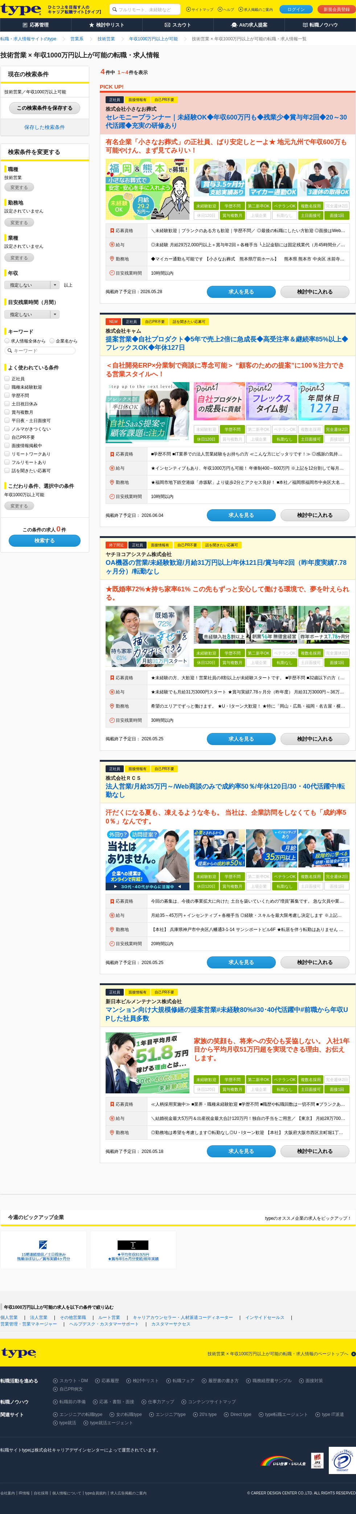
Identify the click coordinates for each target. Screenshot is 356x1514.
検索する (44, 540)
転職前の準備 (73, 1401)
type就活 (68, 1422)
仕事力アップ (161, 1401)
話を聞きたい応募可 (31, 470)
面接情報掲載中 (27, 445)
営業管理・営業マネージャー (28, 1324)
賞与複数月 (22, 412)
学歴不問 (20, 395)
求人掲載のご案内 (258, 10)
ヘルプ (228, 10)
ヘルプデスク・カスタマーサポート (104, 1324)
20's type (208, 1414)
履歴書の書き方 (223, 1380)
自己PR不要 (23, 437)
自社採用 (41, 1493)
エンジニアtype (171, 1414)
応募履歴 (110, 1380)
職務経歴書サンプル (272, 1380)
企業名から (67, 341)
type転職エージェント (286, 1414)
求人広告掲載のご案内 (128, 1493)
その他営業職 (73, 1317)
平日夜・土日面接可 (31, 420)
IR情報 (24, 1493)
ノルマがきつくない (31, 429)
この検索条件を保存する (45, 108)
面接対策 (314, 1380)
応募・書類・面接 (116, 1401)
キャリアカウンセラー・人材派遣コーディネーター (183, 1317)
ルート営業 (109, 1317)
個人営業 (9, 1317)
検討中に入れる (315, 292)
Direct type (240, 1414)
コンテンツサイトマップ (212, 1401)
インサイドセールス (265, 1317)
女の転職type (129, 1414)
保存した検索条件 (44, 127)
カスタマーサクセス (171, 1324)
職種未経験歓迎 (27, 387)
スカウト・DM (74, 1380)
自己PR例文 (71, 1389)
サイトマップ (202, 10)
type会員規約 (96, 1493)
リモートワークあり (31, 454)
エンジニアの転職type (81, 1414)
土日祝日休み (25, 403)
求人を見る (241, 292)
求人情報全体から (28, 341)
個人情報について (66, 1493)
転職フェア (184, 1380)
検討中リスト (146, 1380)
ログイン (296, 9)
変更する (19, 187)
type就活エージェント (111, 1422)
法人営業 (39, 1317)
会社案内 (7, 1493)
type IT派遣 (333, 1414)
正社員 (18, 378)
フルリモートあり (29, 462)
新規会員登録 (337, 9)
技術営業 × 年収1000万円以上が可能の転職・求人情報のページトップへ (278, 1353)
